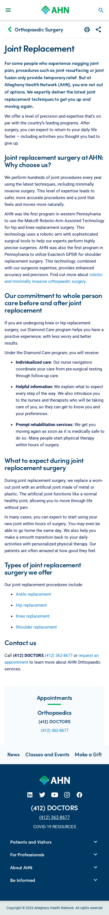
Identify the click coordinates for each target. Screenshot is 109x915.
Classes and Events (47, 754)
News (13, 754)
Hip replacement (31, 605)
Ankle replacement (33, 594)
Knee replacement (33, 616)
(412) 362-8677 (58, 655)
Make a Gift (88, 754)
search (101, 10)
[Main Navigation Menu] (8, 10)
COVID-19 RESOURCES (54, 826)
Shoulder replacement (36, 627)
